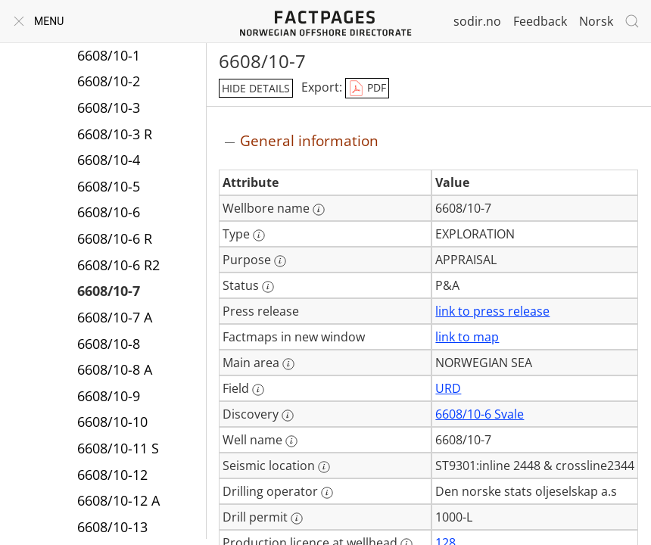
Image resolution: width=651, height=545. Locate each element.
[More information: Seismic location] (324, 467)
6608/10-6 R (114, 238)
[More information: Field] (258, 390)
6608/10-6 (108, 212)
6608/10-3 (108, 107)
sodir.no (477, 21)
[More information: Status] (268, 287)
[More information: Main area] (288, 364)
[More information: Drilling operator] (327, 493)
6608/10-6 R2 (118, 265)
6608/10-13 (112, 527)
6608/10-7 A (114, 317)
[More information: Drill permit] (297, 518)
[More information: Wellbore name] (319, 210)
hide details (256, 88)
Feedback (540, 21)
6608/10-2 (108, 81)
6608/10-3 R (114, 134)
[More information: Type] (259, 235)
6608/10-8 (108, 344)
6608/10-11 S (118, 448)
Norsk (596, 21)
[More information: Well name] (291, 441)
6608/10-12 (112, 475)
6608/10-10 (112, 422)
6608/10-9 (108, 396)
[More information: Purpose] (280, 261)
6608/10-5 (108, 186)
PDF (367, 88)
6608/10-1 (108, 55)
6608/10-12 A (118, 500)
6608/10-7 (108, 291)
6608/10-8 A (114, 369)
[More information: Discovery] (288, 416)
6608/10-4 (108, 160)
